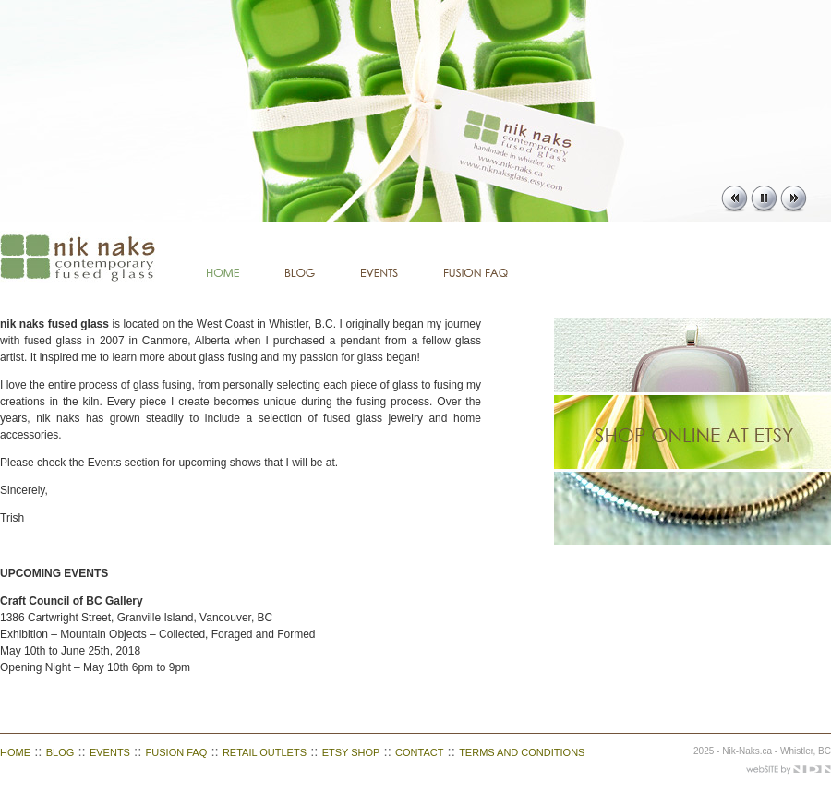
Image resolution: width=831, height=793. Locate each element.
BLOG (60, 752)
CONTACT (419, 752)
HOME (15, 752)
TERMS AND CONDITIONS (521, 752)
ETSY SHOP (351, 752)
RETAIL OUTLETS (265, 752)
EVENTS (110, 752)
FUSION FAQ (177, 752)
